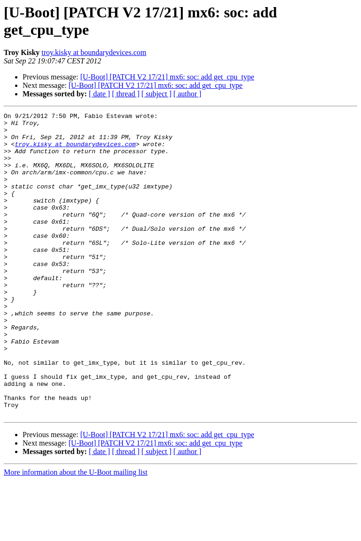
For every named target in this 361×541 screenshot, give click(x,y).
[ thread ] (126, 94)
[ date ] (99, 94)
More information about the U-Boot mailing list (76, 533)
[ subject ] (156, 94)
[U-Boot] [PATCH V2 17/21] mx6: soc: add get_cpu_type (167, 77)
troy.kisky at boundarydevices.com (93, 52)
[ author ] (187, 94)
